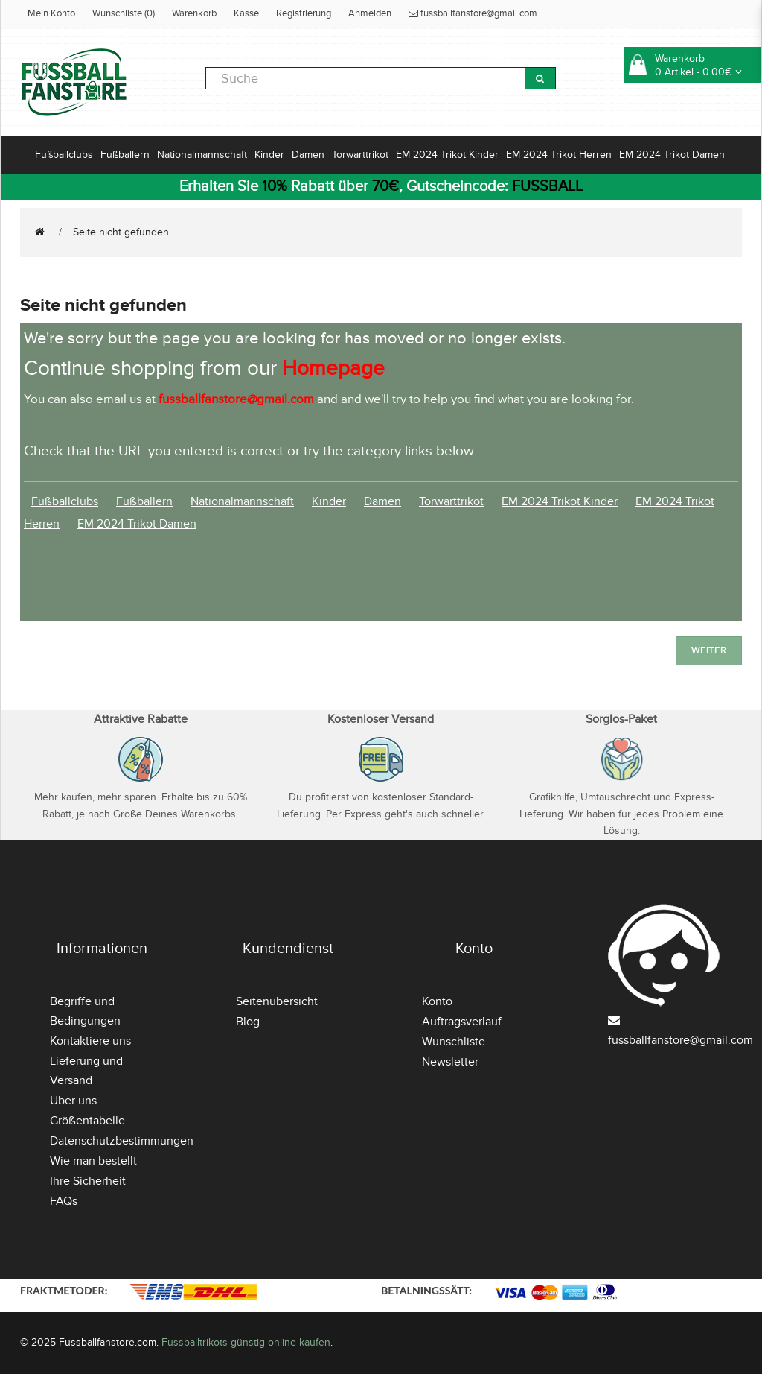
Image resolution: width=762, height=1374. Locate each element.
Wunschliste (453, 1041)
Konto (437, 1001)
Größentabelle (87, 1120)
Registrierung (303, 13)
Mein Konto (51, 13)
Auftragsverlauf (462, 1021)
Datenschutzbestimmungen (121, 1140)
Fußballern (125, 154)
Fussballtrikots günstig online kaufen (245, 1342)
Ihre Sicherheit (88, 1181)
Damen (308, 154)
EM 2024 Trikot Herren (559, 154)
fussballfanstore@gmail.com (473, 13)
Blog (248, 1021)
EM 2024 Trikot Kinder (447, 154)
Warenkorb (194, 13)
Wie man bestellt (93, 1160)
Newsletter (450, 1061)
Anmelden (369, 13)
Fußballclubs (64, 154)
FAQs (63, 1201)
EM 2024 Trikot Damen (672, 154)
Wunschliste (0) (123, 13)
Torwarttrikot (360, 154)
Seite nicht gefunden (121, 232)
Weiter (708, 650)
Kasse (246, 13)
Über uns (73, 1100)
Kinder (269, 154)
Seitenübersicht (277, 1001)
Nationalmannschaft (202, 154)
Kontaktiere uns (90, 1040)
